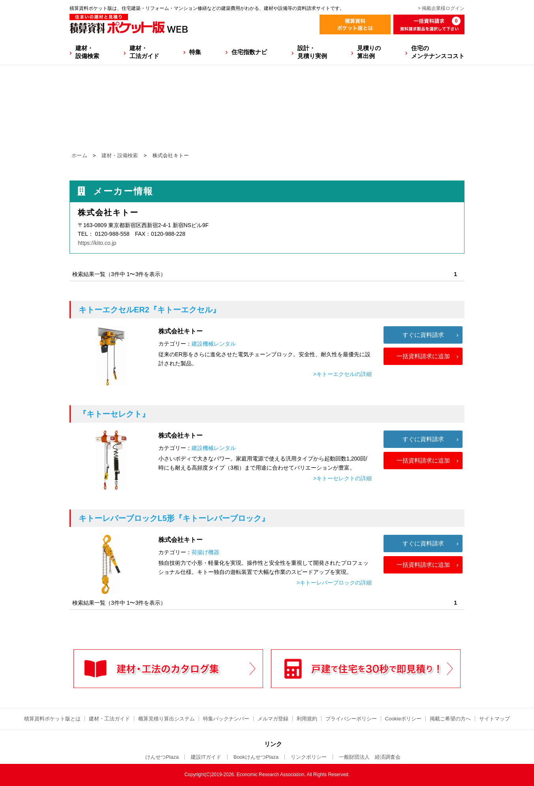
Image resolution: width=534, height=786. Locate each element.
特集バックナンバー (226, 719)
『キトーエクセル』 (149, 309)
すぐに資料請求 (423, 334)
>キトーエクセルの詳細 (342, 374)
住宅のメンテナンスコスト (437, 52)
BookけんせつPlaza (255, 757)
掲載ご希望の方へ (450, 719)
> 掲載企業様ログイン (441, 8)
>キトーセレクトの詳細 (342, 478)
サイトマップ (494, 719)
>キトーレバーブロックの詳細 (334, 582)
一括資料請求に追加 (423, 356)
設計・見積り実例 (312, 52)
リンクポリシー (309, 757)
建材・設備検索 (87, 52)
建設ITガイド (206, 757)
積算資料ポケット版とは (52, 719)
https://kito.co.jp (97, 243)
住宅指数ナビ (249, 52)
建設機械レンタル (214, 343)
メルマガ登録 (273, 719)
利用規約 (307, 719)
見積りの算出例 (369, 52)
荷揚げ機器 (205, 552)
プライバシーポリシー (351, 719)
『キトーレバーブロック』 (174, 518)
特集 (195, 52)
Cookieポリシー (403, 719)
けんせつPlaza (162, 757)
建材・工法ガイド (144, 52)
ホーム (79, 155)
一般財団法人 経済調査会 (369, 757)
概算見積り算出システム (166, 719)
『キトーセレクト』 (114, 414)
